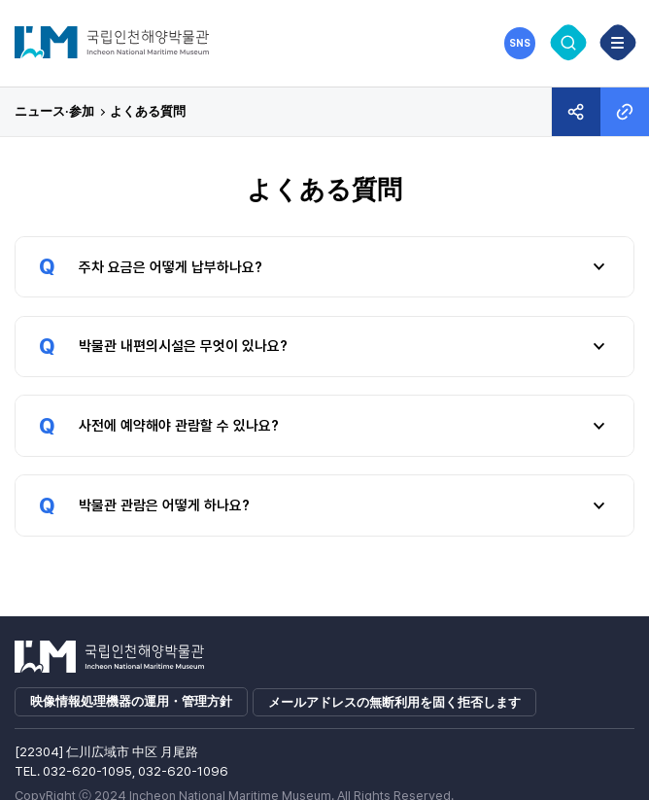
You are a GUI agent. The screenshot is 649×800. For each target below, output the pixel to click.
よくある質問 (148, 111)
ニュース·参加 (54, 111)
